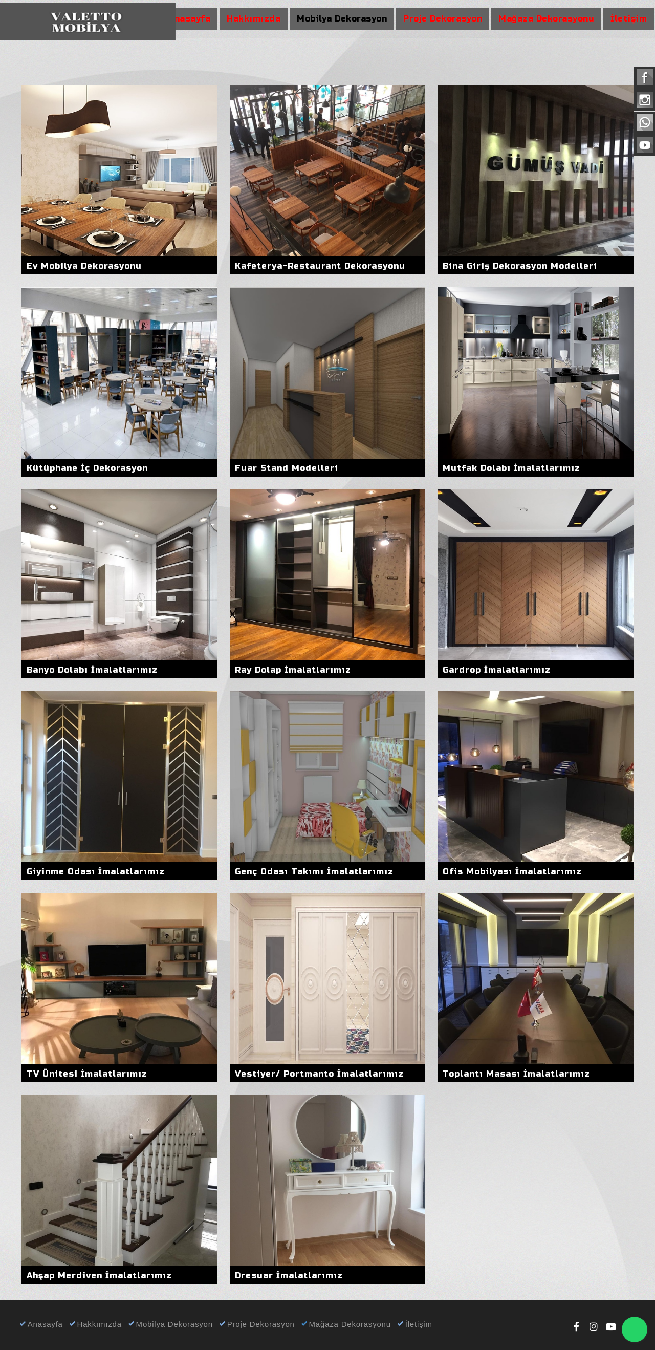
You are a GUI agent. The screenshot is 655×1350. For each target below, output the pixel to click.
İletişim (414, 1324)
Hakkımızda (95, 1324)
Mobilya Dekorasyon (170, 1324)
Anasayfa (40, 1324)
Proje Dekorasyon (256, 1324)
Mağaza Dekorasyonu (345, 1324)
